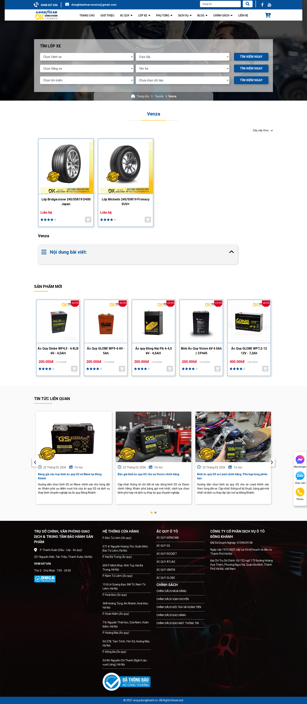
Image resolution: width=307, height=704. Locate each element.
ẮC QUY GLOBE (165, 577)
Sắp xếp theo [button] (263, 130)
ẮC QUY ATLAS (165, 561)
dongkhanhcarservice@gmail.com (93, 4)
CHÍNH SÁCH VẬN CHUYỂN (172, 599)
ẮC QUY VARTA (165, 569)
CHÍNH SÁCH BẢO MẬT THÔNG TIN (177, 623)
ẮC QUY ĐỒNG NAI (167, 537)
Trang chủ (143, 96)
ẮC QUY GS (163, 545)
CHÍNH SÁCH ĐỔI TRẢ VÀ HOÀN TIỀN (178, 607)
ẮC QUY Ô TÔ (167, 531)
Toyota (159, 96)
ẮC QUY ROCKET (166, 553)
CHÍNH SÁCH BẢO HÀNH (171, 615)
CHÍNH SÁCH (167, 585)
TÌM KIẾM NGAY (251, 57)
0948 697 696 (49, 5)
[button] (152, 513)
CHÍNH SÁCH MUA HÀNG (171, 591)
